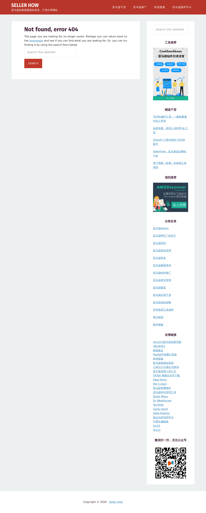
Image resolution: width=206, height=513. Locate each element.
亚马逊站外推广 (162, 272)
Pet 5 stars (160, 383)
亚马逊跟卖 (159, 287)
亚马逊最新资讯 (162, 265)
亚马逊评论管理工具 (164, 392)
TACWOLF (159, 346)
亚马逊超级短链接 (163, 362)
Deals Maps (160, 396)
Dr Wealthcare (162, 400)
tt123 (156, 425)
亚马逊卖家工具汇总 (164, 371)
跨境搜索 (158, 358)
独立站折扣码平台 (163, 417)
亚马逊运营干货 (162, 295)
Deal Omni (160, 379)
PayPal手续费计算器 (165, 354)
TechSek (158, 404)
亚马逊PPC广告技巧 (164, 235)
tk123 (156, 429)
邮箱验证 (158, 350)
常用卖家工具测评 (163, 309)
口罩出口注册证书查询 (166, 367)
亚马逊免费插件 (162, 388)
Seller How (25, 5)
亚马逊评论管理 (162, 280)
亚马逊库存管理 (162, 250)
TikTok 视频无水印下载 (166, 375)
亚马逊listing (161, 228)
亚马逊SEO (159, 243)
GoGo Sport (160, 409)
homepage (36, 40)
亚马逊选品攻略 (162, 302)
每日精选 (158, 317)
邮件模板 (158, 324)
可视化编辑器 (161, 421)
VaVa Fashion (161, 413)
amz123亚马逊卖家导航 (167, 342)
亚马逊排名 (159, 257)
